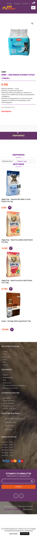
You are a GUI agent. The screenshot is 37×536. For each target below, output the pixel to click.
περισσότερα (13, 533)
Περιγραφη (18, 131)
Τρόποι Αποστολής (9, 400)
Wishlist (25, 4)
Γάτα (4, 354)
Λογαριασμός (7, 406)
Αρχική (5, 375)
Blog (4, 380)
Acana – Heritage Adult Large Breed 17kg (16, 321)
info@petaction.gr (10, 422)
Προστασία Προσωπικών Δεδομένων (14, 385)
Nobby (3, 72)
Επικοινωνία (7, 383)
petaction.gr (8, 429)
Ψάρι (4, 362)
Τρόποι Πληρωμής (9, 403)
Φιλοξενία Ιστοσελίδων (13, 509)
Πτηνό (5, 359)
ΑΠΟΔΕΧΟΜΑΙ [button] (25, 533)
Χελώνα (5, 365)
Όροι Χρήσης (7, 398)
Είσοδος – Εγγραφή (13, 4)
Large (24, 161)
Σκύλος (5, 351)
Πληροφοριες (19, 135)
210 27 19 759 (9, 426)
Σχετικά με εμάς (8, 377)
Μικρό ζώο (6, 357)
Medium (19, 161)
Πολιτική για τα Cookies (10, 388)
